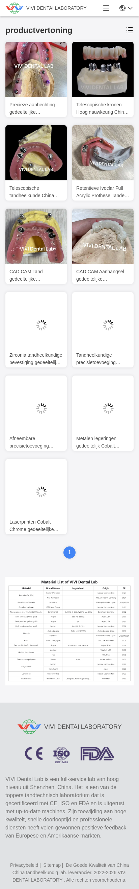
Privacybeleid (24, 865)
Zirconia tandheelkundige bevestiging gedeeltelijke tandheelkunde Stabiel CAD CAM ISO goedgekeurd (35, 359)
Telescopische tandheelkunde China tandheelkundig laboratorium (31, 192)
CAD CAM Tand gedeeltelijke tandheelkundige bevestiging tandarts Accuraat (30, 276)
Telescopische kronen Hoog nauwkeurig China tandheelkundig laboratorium (101, 109)
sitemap (52, 865)
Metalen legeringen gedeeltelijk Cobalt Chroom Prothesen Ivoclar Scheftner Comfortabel (96, 443)
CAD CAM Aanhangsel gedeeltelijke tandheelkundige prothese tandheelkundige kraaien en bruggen (102, 276)
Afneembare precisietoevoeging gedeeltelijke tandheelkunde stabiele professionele (33, 443)
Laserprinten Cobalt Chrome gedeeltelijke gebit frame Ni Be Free (33, 526)
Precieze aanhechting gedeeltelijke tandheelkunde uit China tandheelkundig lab (34, 109)
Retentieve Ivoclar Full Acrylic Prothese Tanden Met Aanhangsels (101, 192)
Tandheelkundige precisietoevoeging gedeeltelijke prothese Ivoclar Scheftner (99, 359)
